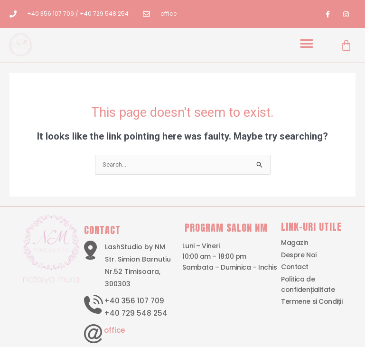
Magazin (295, 243)
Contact (295, 267)
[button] (307, 43)
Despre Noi (299, 255)
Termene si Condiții (311, 302)
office (114, 330)
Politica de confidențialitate (308, 284)
